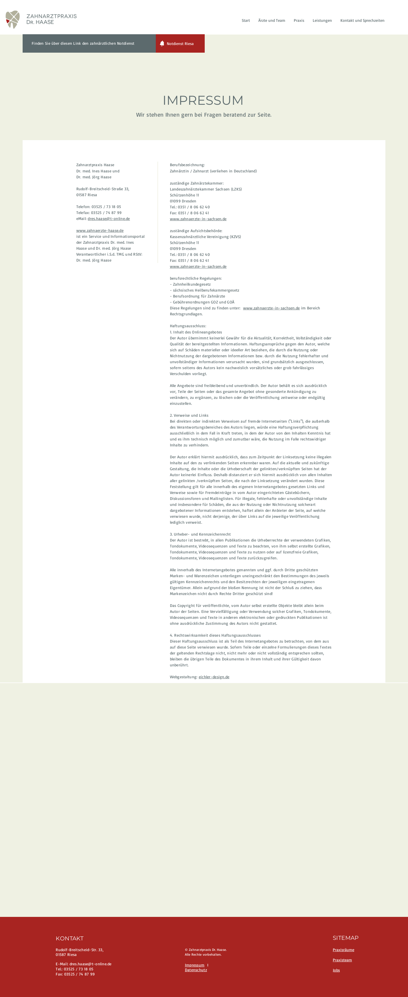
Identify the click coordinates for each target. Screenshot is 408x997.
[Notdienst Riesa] (180, 43)
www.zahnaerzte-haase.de (100, 230)
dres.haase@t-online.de (109, 218)
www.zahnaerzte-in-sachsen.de (198, 218)
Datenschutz (196, 969)
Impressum (195, 964)
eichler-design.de (214, 676)
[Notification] (162, 43)
